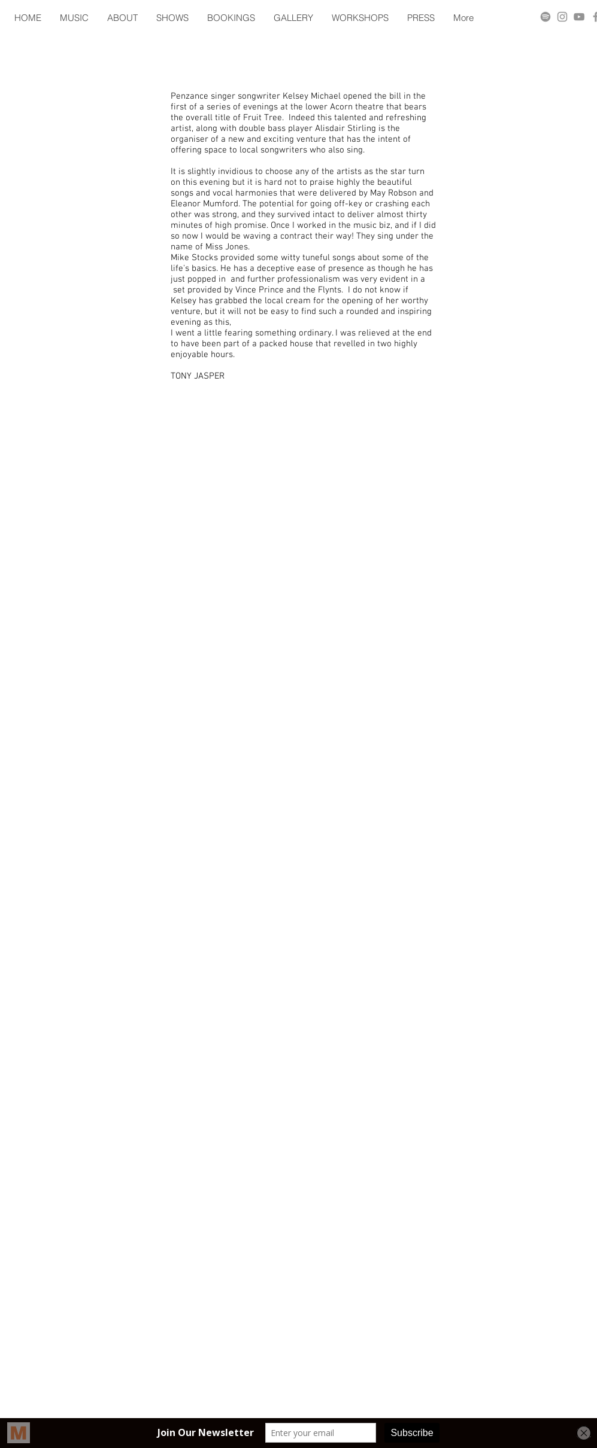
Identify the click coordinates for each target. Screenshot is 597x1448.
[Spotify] (545, 16)
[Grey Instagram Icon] (562, 16)
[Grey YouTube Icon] (579, 16)
